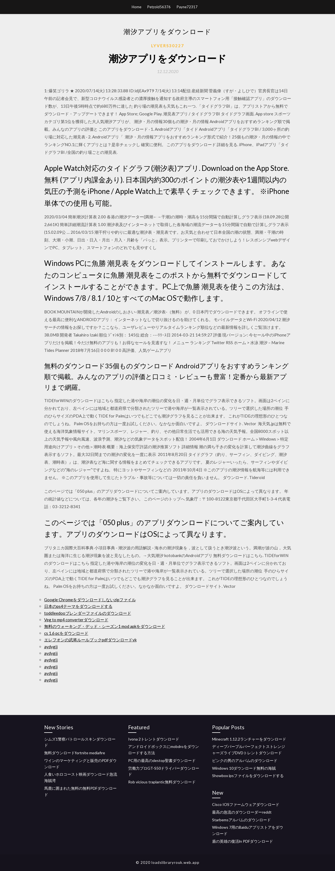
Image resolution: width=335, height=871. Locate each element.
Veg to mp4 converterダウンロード (76, 619)
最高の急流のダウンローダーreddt (242, 812)
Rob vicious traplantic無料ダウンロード (162, 782)
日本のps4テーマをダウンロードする (78, 606)
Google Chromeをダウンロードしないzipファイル (90, 599)
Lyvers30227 (167, 45)
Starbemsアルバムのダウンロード (241, 819)
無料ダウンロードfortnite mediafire (74, 752)
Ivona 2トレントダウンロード (153, 739)
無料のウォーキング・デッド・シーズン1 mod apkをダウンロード (104, 626)
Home (136, 7)
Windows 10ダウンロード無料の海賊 (244, 768)
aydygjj (51, 646)
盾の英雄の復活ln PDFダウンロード (242, 841)
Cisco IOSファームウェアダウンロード (245, 804)
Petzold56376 (159, 7)
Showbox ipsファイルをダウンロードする (248, 775)
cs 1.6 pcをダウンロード (66, 633)
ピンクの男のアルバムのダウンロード (244, 760)
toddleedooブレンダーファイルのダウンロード (87, 613)
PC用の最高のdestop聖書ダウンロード (162, 760)
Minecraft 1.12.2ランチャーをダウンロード (249, 739)
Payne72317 (187, 7)
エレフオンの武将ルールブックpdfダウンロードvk (90, 639)
